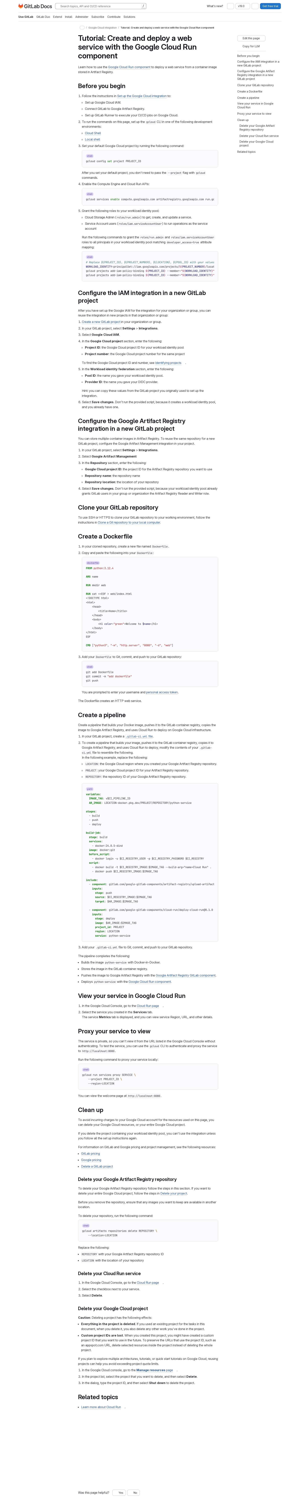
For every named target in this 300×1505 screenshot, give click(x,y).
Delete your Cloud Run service (259, 135)
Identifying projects (168, 363)
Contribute (114, 16)
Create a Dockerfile (249, 91)
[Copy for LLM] (249, 46)
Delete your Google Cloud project (256, 143)
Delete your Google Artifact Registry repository (257, 127)
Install (68, 16)
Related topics (246, 151)
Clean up (243, 120)
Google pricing (91, 1160)
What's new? (215, 6)
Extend (57, 16)
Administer (81, 16)
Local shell (92, 139)
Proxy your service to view (254, 113)
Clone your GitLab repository (255, 85)
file (139, 736)
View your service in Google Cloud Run (255, 105)
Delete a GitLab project (97, 1166)
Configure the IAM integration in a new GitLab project (258, 63)
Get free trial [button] (270, 6)
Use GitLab (25, 16)
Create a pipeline (248, 97)
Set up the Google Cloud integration (142, 96)
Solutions (129, 16)
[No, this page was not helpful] (133, 1493)
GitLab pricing (90, 1153)
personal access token (162, 692)
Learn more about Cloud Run (101, 1407)
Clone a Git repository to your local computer (129, 522)
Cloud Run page (148, 1006)
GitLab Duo (43, 16)
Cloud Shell (93, 133)
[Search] (100, 6)
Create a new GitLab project (101, 322)
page (154, 1370)
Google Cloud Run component (129, 67)
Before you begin (248, 55)
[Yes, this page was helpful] (119, 1493)
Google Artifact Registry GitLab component (185, 975)
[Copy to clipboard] (212, 156)
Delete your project (173, 1193)
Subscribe (97, 16)
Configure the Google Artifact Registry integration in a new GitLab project (256, 74)
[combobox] (230, 6)
